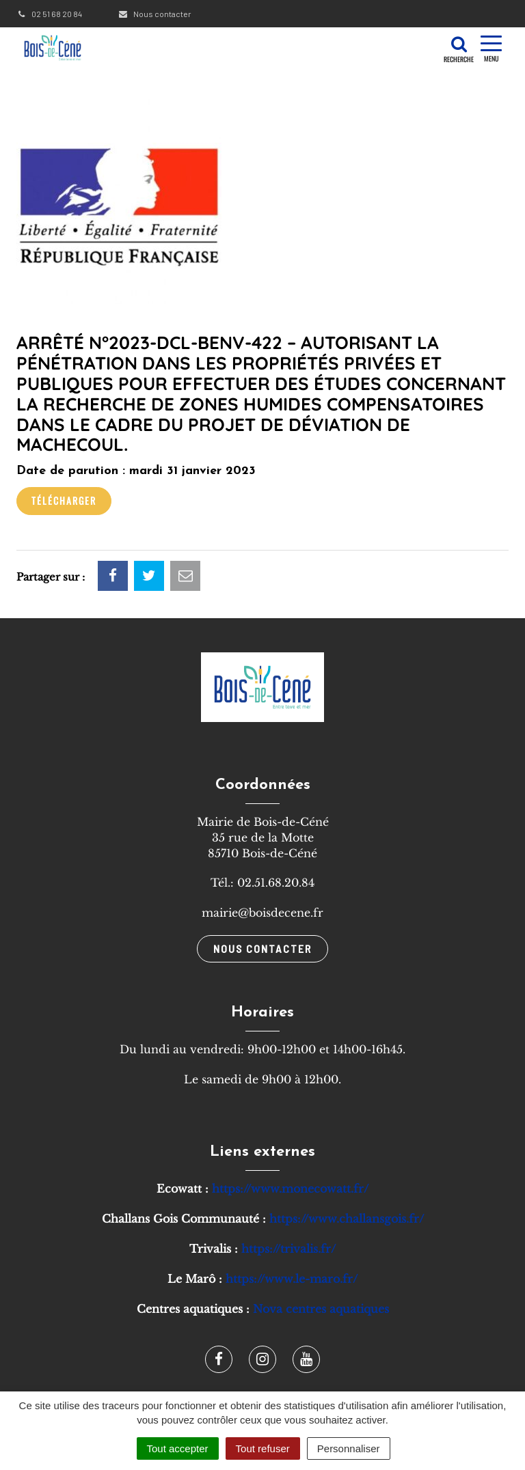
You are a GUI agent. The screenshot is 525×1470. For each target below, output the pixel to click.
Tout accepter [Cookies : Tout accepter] (177, 1448)
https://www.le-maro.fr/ (292, 1279)
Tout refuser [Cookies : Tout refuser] (263, 1448)
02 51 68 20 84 (49, 13)
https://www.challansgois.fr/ (346, 1218)
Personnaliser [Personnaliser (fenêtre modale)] (348, 1448)
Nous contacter (154, 13)
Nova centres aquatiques (321, 1309)
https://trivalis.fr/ (288, 1249)
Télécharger (63, 500)
